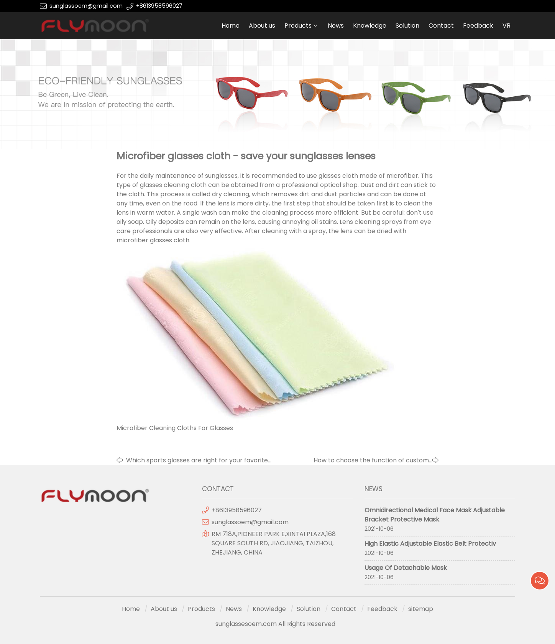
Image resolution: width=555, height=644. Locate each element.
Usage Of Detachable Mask (406, 567)
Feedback (478, 25)
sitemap (420, 608)
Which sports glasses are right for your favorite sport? (197, 460)
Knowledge (369, 25)
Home (231, 25)
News (336, 25)
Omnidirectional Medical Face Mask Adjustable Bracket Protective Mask (435, 515)
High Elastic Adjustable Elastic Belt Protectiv (430, 543)
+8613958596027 (159, 6)
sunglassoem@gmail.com (86, 6)
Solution (407, 25)
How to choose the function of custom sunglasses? (371, 460)
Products (298, 25)
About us (262, 25)
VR (506, 25)
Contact (441, 25)
